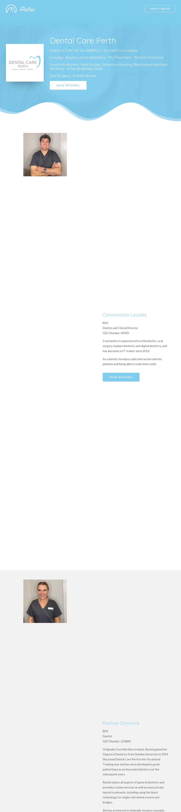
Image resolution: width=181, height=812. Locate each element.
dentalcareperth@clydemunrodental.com (52, 677)
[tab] (136, 355)
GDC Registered (152, 787)
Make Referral (68, 85)
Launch (170, 797)
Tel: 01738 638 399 (37, 686)
